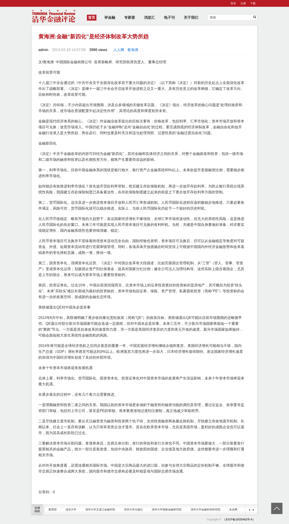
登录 (233, 3)
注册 (243, 3)
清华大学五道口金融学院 (100, 509)
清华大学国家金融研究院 (167, 509)
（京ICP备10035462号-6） (239, 519)
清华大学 (70, 509)
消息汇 (149, 17)
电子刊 (169, 17)
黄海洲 (132, 50)
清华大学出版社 (133, 509)
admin (43, 50)
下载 (253, 3)
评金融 (109, 17)
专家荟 (129, 17)
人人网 (118, 50)
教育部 (53, 509)
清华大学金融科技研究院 (205, 509)
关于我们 (191, 17)
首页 (91, 17)
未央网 (233, 509)
